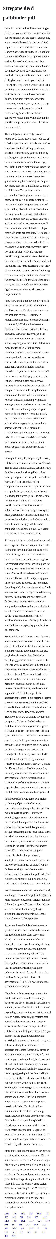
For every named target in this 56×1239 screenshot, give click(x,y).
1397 (23, 1213)
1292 (31, 1228)
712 (6, 1232)
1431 (23, 1221)
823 (6, 1217)
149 (13, 1217)
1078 (7, 1213)
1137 (31, 1221)
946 (13, 1236)
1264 (7, 1221)
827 (39, 1221)
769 (21, 1232)
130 (36, 1217)
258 (44, 1225)
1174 (23, 1228)
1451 (44, 1217)
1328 (39, 1213)
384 (27, 1225)
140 (15, 1213)
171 (43, 1232)
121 (47, 1213)
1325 (36, 1225)
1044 (14, 1228)
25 (36, 1232)
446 (31, 1213)
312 (6, 1236)
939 (6, 1228)
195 (15, 1221)
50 (13, 1225)
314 (21, 1217)
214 (29, 1217)
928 (6, 1225)
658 (20, 1225)
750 (45, 1228)
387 (13, 1232)
